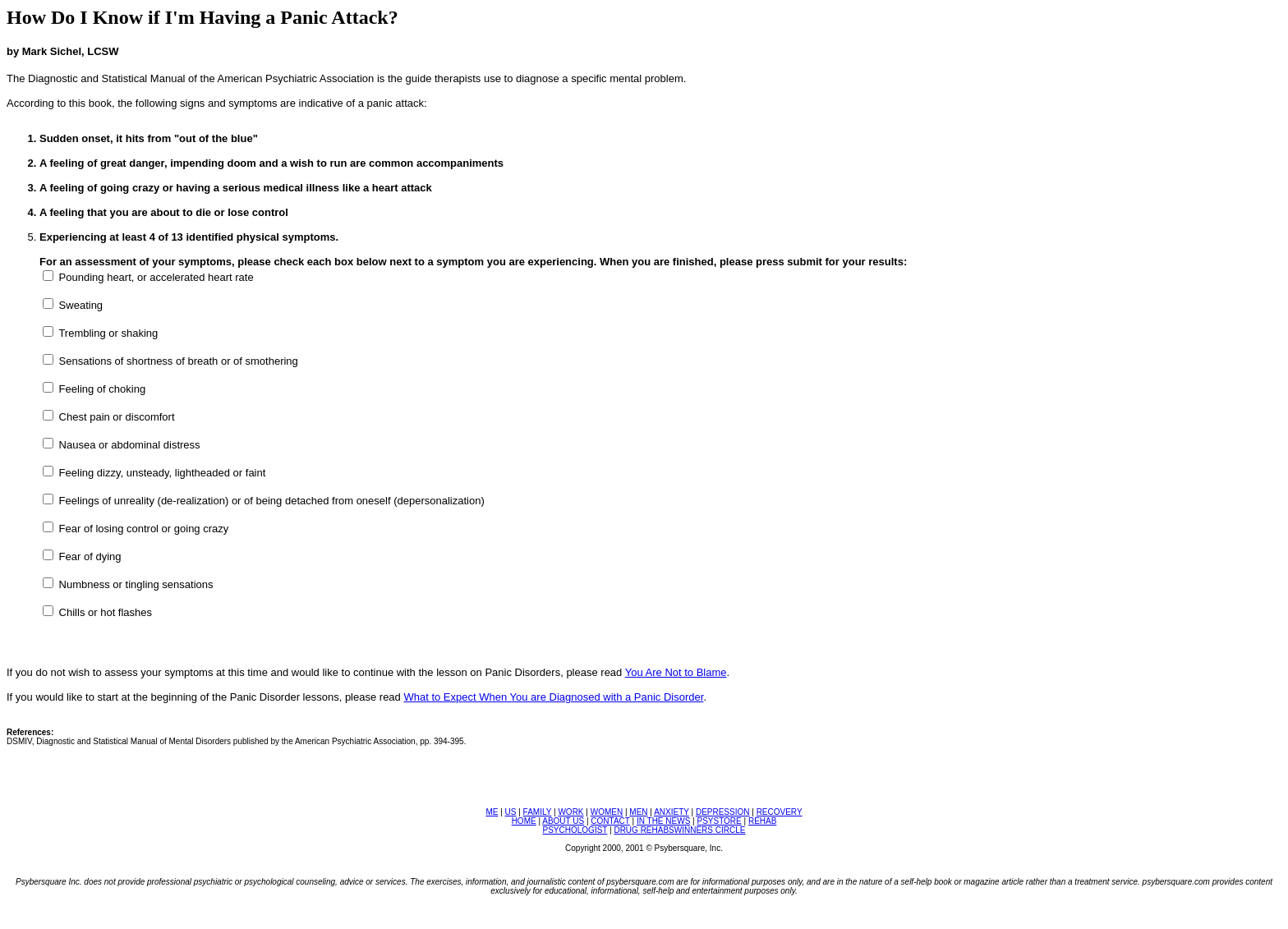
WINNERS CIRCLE (710, 830)
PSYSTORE (719, 821)
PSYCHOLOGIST (575, 830)
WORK (570, 811)
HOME (524, 821)
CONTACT (610, 821)
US (511, 811)
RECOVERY (780, 811)
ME (491, 811)
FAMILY (537, 811)
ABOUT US (563, 821)
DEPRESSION (723, 811)
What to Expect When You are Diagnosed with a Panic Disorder (553, 697)
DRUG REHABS (644, 830)
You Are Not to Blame (676, 672)
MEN (638, 811)
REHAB (762, 821)
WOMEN (607, 811)
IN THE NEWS (663, 821)
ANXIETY (671, 811)
